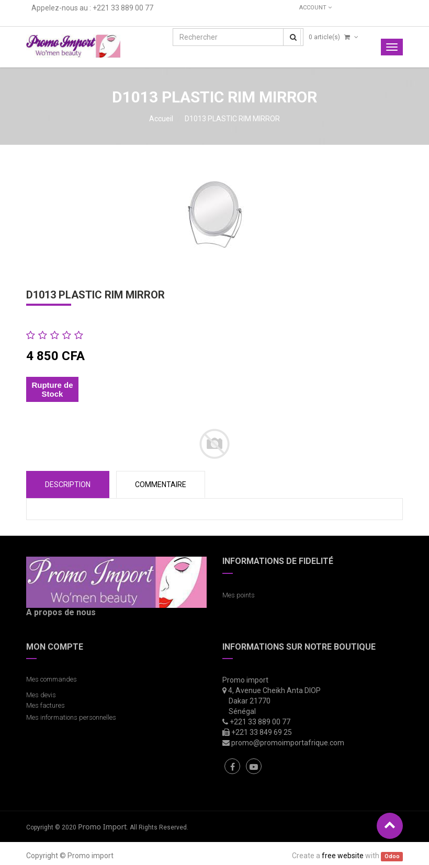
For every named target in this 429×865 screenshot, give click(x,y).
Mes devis (41, 695)
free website (343, 855)
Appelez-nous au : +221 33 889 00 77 (92, 8)
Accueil (161, 118)
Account (315, 7)
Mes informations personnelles (72, 717)
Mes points (238, 595)
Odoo (392, 856)
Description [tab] (68, 484)
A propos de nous (61, 612)
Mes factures (45, 705)
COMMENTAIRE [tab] (160, 484)
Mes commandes (51, 679)
